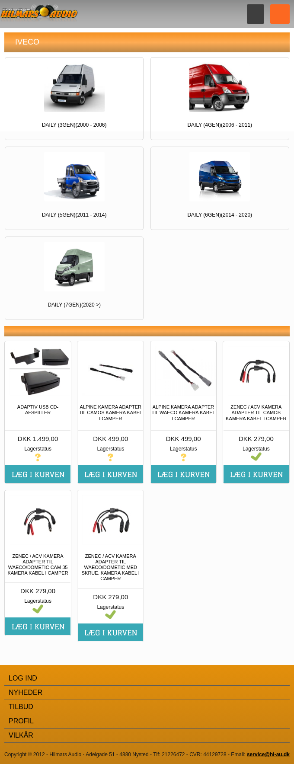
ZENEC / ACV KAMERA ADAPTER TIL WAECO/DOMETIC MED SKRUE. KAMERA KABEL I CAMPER (111, 567)
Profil (21, 721)
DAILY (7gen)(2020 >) (74, 305)
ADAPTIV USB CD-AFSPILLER (37, 409)
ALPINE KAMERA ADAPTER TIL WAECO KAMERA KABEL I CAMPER (183, 412)
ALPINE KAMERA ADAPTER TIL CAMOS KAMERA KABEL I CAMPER (110, 412)
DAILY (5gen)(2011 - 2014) (74, 215)
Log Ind (23, 678)
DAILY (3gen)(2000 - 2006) (74, 125)
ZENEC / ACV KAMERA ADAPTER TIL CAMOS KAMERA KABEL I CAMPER (256, 412)
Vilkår (21, 735)
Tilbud (21, 706)
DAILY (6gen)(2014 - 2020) (219, 215)
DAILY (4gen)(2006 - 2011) (219, 125)
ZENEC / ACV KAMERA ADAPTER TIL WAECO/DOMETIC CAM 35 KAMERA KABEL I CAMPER (37, 564)
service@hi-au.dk (268, 754)
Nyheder (25, 692)
